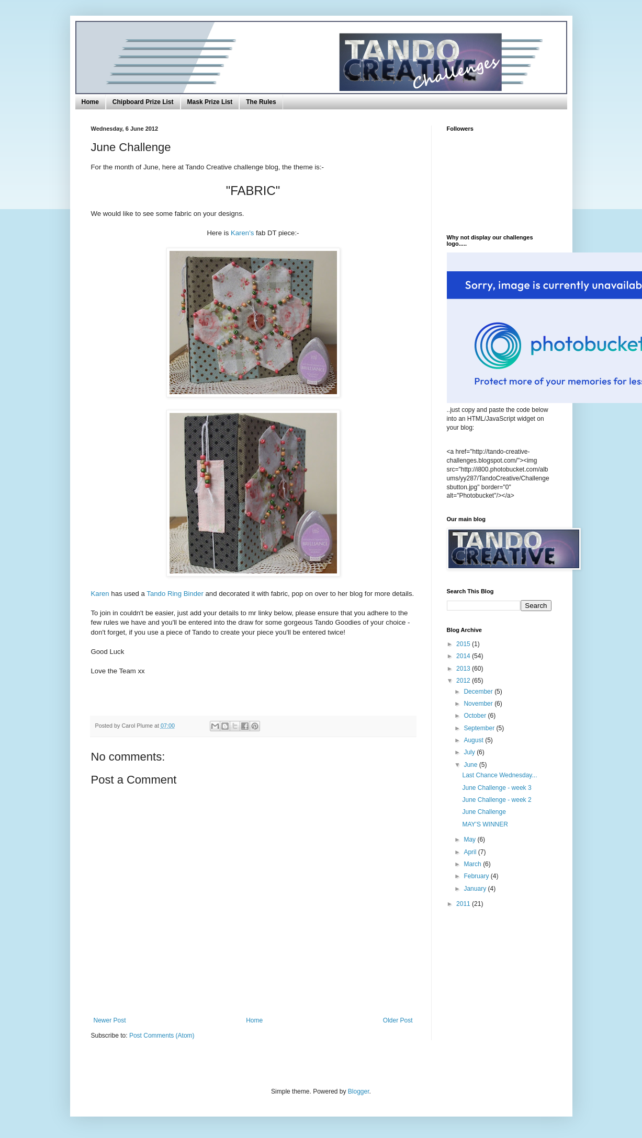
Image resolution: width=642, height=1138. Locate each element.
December (479, 691)
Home (90, 102)
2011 (464, 903)
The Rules (261, 102)
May (470, 839)
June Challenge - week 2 (496, 799)
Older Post (398, 1020)
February (477, 876)
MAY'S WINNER (485, 824)
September (480, 728)
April (471, 852)
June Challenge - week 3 (496, 787)
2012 (464, 680)
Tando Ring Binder (175, 593)
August (474, 740)
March (473, 864)
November (479, 703)
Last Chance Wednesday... (499, 775)
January (476, 888)
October (476, 715)
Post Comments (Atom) (162, 1035)
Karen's (242, 233)
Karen (100, 593)
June (471, 764)
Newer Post (110, 1020)
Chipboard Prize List (143, 102)
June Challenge (483, 811)
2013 (464, 668)
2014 (464, 656)
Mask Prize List (210, 102)
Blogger (358, 1091)
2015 (464, 644)
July (470, 752)
